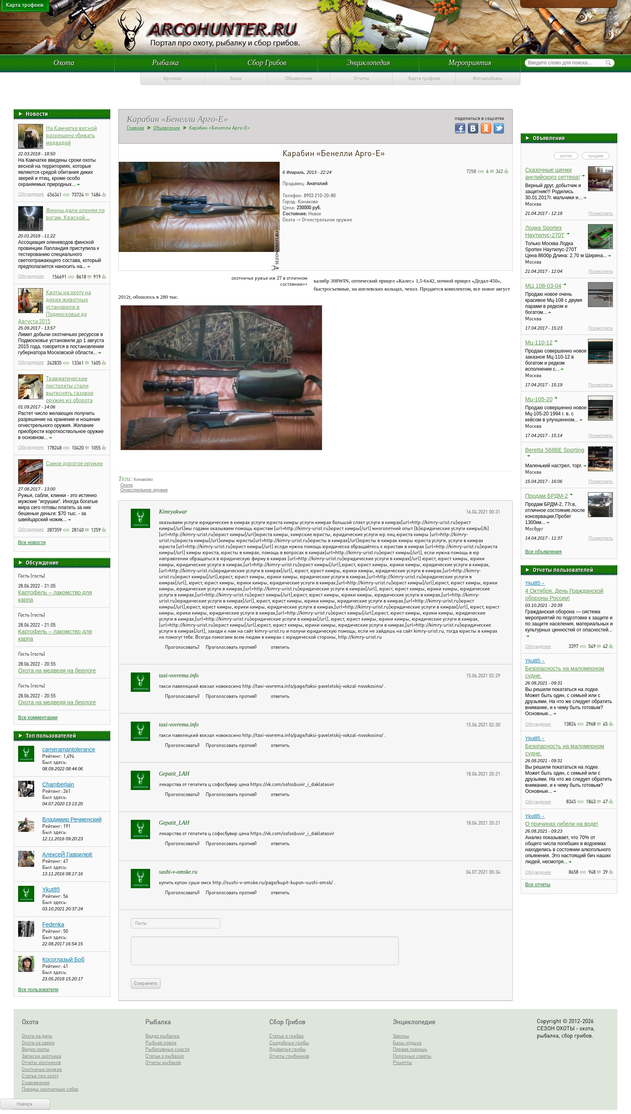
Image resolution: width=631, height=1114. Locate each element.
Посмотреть (600, 213)
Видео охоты (35, 1049)
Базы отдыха (407, 1043)
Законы (401, 1036)
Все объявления (543, 552)
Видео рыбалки (162, 1036)
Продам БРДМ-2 (546, 496)
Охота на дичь (37, 1036)
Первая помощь (410, 1049)
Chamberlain (58, 784)
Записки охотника (41, 1056)
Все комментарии (38, 717)
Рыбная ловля (160, 1043)
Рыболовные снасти (167, 1049)
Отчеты (361, 78)
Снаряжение (35, 1082)
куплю (566, 155)
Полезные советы (412, 1056)
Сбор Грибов (267, 63)
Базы (236, 78)
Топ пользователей (51, 735)
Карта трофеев (424, 78)
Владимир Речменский (72, 819)
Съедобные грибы (289, 1043)
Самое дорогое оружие (74, 462)
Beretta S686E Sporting (554, 450)
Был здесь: (54, 762)
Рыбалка (165, 63)
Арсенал (172, 78)
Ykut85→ (535, 583)
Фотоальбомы (488, 78)
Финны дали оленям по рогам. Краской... (75, 213)
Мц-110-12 (539, 342)
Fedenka (53, 924)
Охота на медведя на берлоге (57, 670)
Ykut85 (51, 889)
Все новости (31, 542)
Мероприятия (470, 63)
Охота (64, 63)
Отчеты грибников (289, 1056)
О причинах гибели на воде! (561, 824)
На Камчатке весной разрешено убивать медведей (71, 135)
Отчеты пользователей (563, 569)
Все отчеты (538, 884)
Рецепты (402, 1062)
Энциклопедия (368, 63)
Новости (37, 113)
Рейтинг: (52, 756)
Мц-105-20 (539, 399)
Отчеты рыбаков (163, 1062)
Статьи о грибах (286, 1036)
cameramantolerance (68, 749)
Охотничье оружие (42, 1069)
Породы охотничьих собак (50, 1089)
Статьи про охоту (40, 1076)
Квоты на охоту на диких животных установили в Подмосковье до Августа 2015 (54, 306)
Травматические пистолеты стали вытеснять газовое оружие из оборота (69, 388)
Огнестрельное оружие (144, 489)
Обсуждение (31, 194)
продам (595, 155)
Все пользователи (38, 989)
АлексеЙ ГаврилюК (67, 854)
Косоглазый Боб (63, 959)
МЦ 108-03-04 (543, 286)
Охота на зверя (38, 1043)
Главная (135, 128)
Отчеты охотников (41, 1062)
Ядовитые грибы (287, 1049)
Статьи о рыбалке (164, 1056)
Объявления (298, 78)
